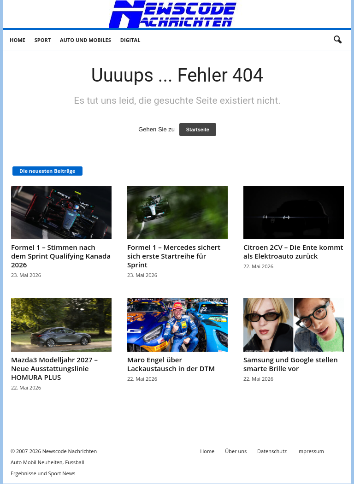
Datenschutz (272, 451)
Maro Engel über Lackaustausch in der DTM (171, 364)
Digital (130, 39)
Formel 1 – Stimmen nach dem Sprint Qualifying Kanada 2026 (61, 255)
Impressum (310, 451)
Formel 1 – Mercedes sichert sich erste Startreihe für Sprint (173, 255)
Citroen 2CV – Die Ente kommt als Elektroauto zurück (293, 251)
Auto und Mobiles (85, 39)
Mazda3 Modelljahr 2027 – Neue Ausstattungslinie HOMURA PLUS (54, 368)
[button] (337, 40)
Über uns (236, 451)
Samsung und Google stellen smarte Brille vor (290, 364)
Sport (43, 39)
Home (17, 39)
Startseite (197, 129)
